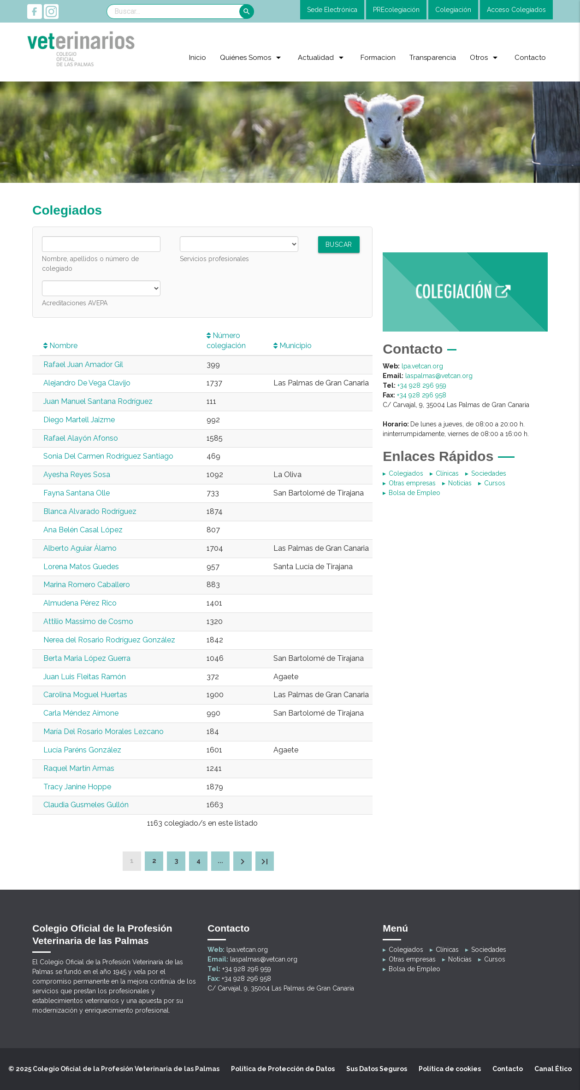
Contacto (507, 1069)
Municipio (292, 345)
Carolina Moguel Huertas (85, 694)
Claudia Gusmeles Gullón (86, 804)
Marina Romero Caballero (86, 584)
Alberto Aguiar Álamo (80, 548)
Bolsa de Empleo (414, 492)
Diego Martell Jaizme (79, 419)
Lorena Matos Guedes (81, 566)
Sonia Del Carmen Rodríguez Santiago (108, 456)
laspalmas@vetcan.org (439, 375)
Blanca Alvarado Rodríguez (89, 511)
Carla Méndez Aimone (80, 713)
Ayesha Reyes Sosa (76, 474)
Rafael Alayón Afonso (80, 438)
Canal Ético (553, 1069)
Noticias (460, 483)
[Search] (180, 11)
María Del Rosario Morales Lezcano (103, 731)
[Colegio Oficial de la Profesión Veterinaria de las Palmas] (81, 48)
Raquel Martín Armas (78, 768)
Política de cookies (450, 1069)
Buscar (339, 244)
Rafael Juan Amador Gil (83, 364)
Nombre (60, 345)
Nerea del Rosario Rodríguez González (109, 639)
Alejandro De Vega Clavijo (86, 383)
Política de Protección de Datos (283, 1069)
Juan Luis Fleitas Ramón (84, 676)
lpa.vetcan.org (422, 366)
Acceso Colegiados (516, 9)
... (220, 860)
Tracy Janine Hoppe (77, 786)
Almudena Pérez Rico (80, 603)
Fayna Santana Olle (76, 493)
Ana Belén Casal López (83, 529)
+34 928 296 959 (421, 385)
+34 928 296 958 (421, 395)
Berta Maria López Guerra (86, 658)
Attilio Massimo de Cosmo (88, 621)
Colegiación (453, 9)
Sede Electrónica (332, 9)
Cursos (494, 483)
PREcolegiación (396, 9)
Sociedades (488, 473)
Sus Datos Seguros (376, 1069)
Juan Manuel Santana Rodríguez (98, 401)
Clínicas (447, 473)
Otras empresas (412, 483)
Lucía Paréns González (82, 750)
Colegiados (406, 473)
